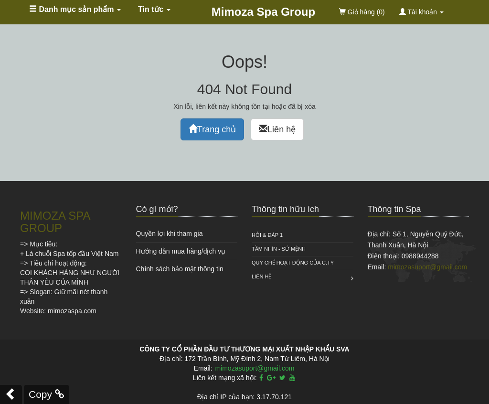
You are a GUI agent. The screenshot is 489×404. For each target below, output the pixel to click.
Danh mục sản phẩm (75, 9)
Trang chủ (212, 129)
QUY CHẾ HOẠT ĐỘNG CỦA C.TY (293, 263)
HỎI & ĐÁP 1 (267, 235)
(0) (362, 12)
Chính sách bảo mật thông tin (179, 269)
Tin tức (154, 9)
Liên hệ (277, 129)
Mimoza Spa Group (263, 11)
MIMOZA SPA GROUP (55, 221)
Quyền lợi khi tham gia (169, 233)
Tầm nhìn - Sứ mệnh (279, 249)
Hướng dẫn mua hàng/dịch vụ (181, 251)
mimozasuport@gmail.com (427, 267)
